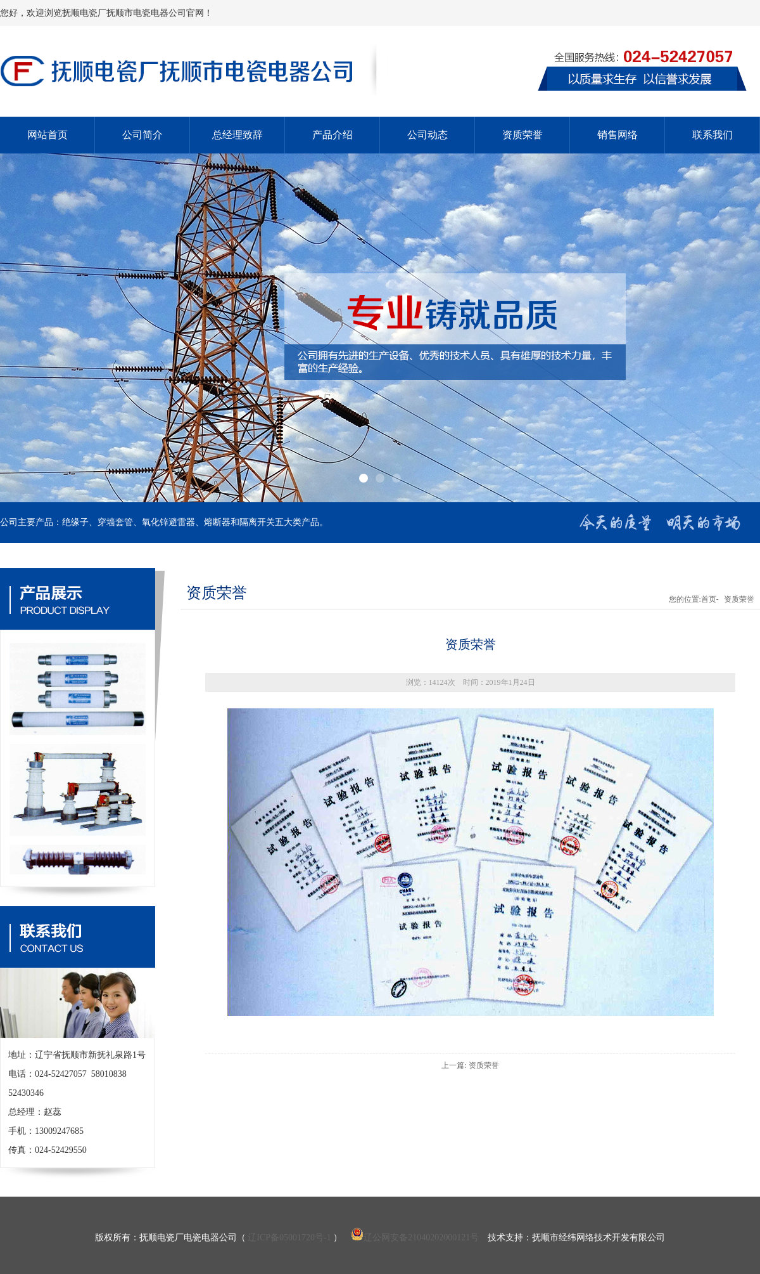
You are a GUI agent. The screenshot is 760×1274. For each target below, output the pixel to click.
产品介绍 (332, 134)
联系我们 (712, 134)
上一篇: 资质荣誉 (469, 1065)
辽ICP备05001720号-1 (289, 1237)
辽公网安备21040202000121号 (415, 1237)
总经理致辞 (237, 134)
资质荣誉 (522, 134)
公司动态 (427, 134)
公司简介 (142, 134)
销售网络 (617, 134)
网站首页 (47, 134)
